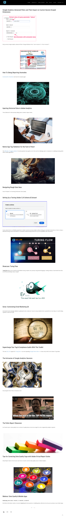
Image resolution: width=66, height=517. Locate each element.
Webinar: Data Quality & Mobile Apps (15, 496)
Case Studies (41, 2)
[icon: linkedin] (4, 512)
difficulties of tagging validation (10, 151)
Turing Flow (18, 351)
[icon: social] (11, 512)
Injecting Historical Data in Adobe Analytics (17, 108)
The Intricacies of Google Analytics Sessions (17, 358)
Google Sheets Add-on (34, 351)
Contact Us (60, 2)
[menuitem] (5, 2)
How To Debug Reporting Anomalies (15, 73)
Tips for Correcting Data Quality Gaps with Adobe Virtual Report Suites (26, 456)
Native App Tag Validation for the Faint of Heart (19, 147)
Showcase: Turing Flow (10, 266)
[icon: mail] (7, 512)
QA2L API (8, 351)
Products (34, 2)
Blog (50, 2)
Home (29, 2)
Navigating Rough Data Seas (12, 187)
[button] (62, 515)
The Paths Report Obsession (12, 423)
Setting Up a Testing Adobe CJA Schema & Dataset (20, 198)
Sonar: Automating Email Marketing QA (16, 307)
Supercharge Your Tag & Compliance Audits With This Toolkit (23, 347)
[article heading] (33, 11)
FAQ (47, 2)
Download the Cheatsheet (8, 76)
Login (54, 2)
